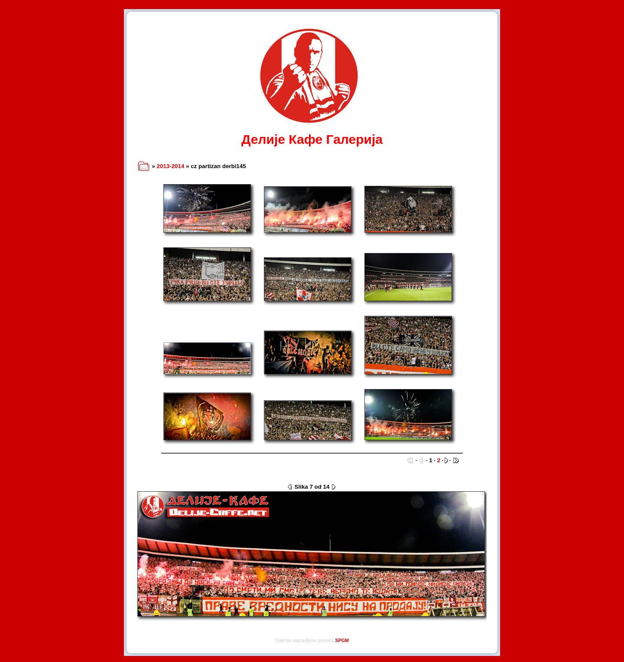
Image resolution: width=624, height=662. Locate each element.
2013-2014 (171, 166)
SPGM (342, 640)
